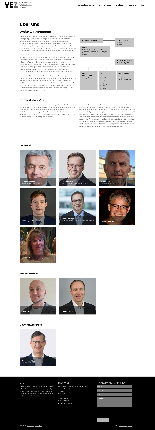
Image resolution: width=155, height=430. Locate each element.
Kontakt (144, 5)
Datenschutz (38, 426)
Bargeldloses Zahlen (86, 5)
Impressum (30, 426)
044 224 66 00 (64, 398)
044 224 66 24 (64, 401)
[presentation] (112, 412)
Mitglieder (120, 5)
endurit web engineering (125, 426)
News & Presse (105, 5)
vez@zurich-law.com (66, 403)
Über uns (132, 5)
